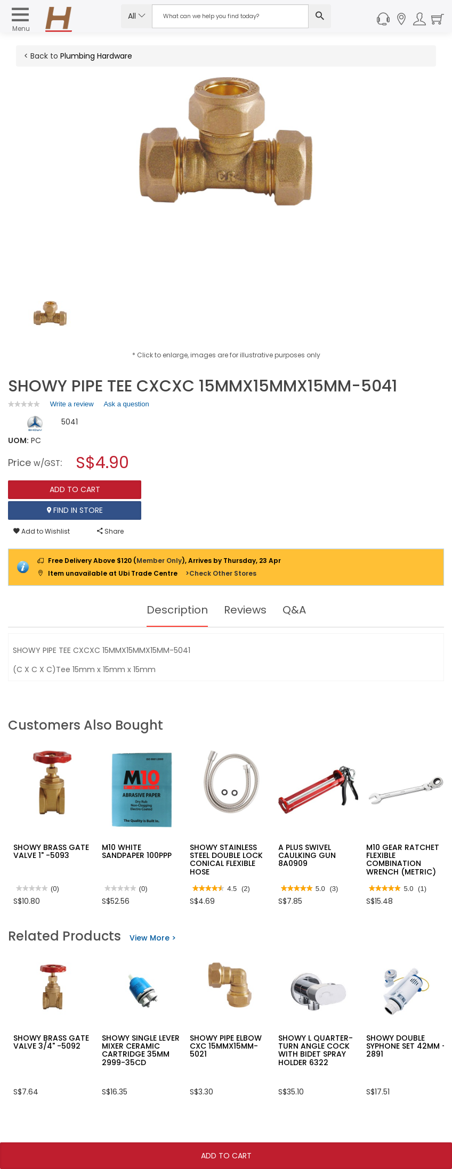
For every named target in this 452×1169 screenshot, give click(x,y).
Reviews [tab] (245, 609)
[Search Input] (230, 16)
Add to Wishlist (41, 531)
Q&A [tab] (294, 609)
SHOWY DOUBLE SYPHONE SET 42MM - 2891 (406, 1046)
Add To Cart (226, 1155)
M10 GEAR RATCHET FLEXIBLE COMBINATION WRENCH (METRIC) (402, 859)
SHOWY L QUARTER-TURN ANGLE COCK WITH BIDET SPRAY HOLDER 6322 (315, 1050)
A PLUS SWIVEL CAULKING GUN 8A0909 (307, 855)
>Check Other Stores (220, 573)
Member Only (159, 560)
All (137, 16)
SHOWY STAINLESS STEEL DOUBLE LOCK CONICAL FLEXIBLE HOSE (226, 859)
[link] (24, 404)
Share (110, 531)
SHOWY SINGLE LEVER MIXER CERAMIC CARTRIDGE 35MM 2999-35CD (141, 1050)
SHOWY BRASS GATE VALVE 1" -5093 (51, 851)
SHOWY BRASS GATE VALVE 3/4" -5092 (51, 1042)
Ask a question (126, 404)
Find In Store (75, 510)
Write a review (72, 406)
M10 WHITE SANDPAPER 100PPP (137, 851)
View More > (153, 938)
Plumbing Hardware (96, 56)
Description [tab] (177, 609)
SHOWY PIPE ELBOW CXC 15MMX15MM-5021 (226, 1046)
